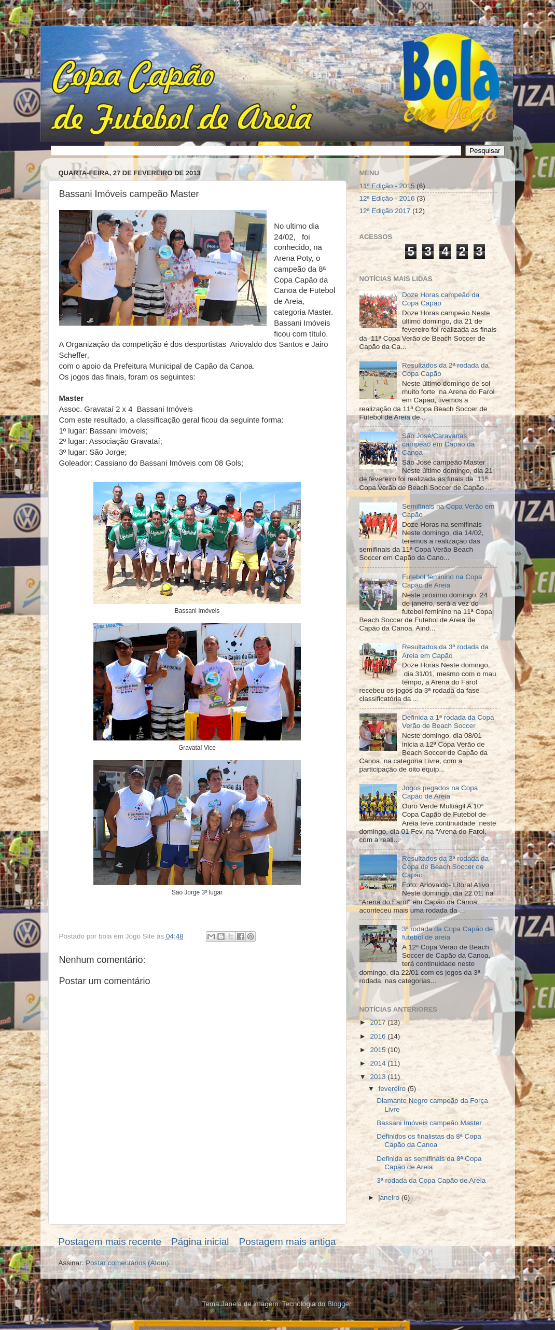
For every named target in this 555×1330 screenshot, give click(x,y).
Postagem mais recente (110, 1241)
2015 (378, 1050)
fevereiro (393, 1089)
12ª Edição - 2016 (387, 198)
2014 (378, 1063)
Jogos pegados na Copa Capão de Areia (440, 792)
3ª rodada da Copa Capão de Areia (431, 1180)
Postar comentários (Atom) (127, 1263)
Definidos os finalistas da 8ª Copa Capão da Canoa (429, 1140)
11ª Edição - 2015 (387, 186)
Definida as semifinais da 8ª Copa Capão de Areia (429, 1163)
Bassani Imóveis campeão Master (429, 1123)
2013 (378, 1077)
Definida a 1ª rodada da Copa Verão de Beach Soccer (448, 721)
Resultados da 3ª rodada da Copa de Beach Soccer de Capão (445, 867)
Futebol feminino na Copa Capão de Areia (442, 581)
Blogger (339, 1304)
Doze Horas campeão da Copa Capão (440, 299)
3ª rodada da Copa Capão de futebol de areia (447, 933)
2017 (378, 1022)
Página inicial (200, 1241)
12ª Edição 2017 (385, 211)
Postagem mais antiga (287, 1241)
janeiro (390, 1197)
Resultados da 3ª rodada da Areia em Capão (445, 651)
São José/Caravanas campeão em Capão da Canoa (438, 444)
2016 (378, 1036)
